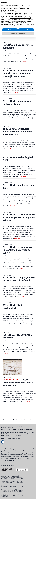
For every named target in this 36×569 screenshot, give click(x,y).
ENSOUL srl (4, 438)
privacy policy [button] (22, 554)
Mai (24, 31)
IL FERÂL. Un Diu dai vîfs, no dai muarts (18, 46)
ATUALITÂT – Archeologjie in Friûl (18, 159)
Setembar (11, 34)
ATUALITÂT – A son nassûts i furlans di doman (18, 103)
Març (14, 31)
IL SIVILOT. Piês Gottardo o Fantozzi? (17, 336)
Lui (33, 31)
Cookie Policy (29, 429)
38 (30, 419)
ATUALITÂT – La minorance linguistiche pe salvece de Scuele (17, 250)
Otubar (18, 34)
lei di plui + (24, 61)
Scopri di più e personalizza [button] (18, 565)
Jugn (29, 31)
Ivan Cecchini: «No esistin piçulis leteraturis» (18, 382)
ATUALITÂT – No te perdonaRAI (13, 307)
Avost (4, 34)
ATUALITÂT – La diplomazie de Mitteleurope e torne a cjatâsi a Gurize (19, 217)
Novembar (26, 34)
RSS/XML (9, 429)
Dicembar (6, 36)
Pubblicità (14, 429)
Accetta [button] (26, 562)
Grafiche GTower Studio (14, 438)
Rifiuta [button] (9, 562)
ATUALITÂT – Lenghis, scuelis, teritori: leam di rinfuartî (19, 279)
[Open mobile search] (29, 13)
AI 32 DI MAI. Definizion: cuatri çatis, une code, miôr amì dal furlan (17, 131)
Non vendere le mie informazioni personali (20, 550)
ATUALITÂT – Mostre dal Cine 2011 (19, 186)
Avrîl (19, 31)
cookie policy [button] (13, 542)
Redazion (3, 429)
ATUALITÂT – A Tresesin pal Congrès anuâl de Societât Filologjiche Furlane (18, 73)
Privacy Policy (21, 429)
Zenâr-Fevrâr (7, 31)
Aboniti (6, 14)
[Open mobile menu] (33, 13)
